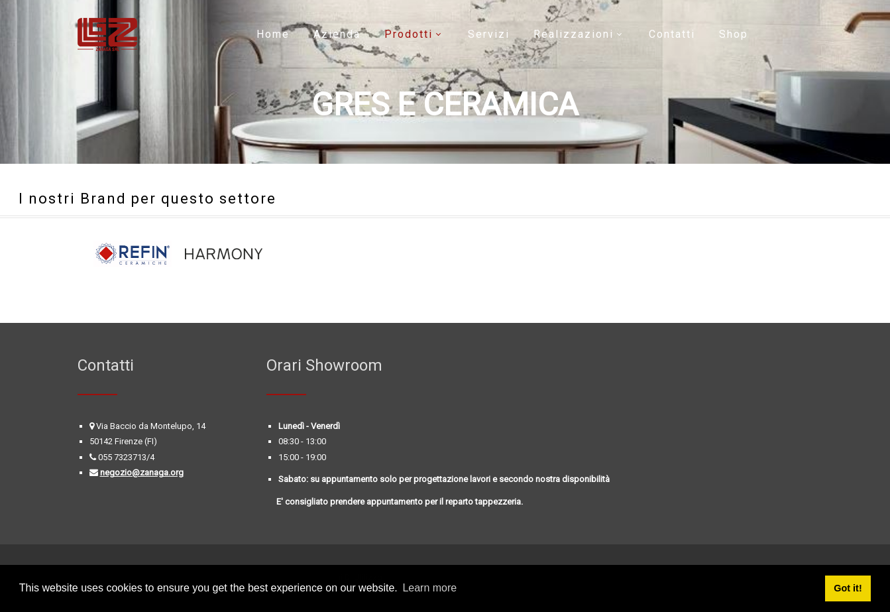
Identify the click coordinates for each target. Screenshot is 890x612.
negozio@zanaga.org (142, 472)
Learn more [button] (429, 587)
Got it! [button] (848, 588)
